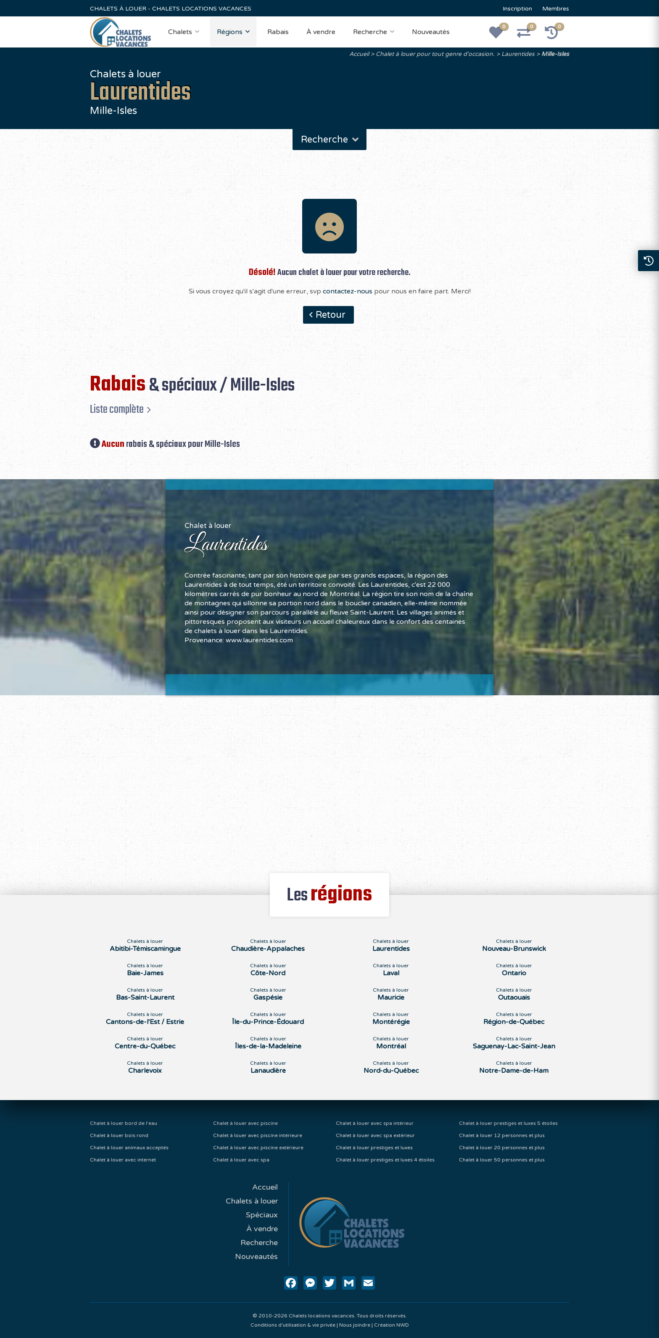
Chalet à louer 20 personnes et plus (502, 1148)
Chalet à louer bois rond (119, 1135)
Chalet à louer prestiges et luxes (374, 1148)
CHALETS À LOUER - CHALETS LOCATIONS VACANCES (170, 8)
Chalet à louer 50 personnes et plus (502, 1160)
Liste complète (117, 409)
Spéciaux (262, 1214)
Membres (555, 8)
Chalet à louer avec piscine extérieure (258, 1148)
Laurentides (518, 54)
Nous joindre (354, 1325)
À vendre (320, 32)
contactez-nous (347, 291)
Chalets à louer (252, 1201)
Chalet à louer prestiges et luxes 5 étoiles (508, 1123)
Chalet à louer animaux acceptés (129, 1148)
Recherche (370, 32)
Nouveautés (431, 32)
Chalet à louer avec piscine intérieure (257, 1135)
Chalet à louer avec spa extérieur (375, 1135)
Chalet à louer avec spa (241, 1160)
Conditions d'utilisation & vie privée (292, 1325)
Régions (230, 32)
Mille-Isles (555, 54)
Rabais (278, 32)
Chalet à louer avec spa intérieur (375, 1123)
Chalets (180, 32)
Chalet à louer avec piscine (245, 1123)
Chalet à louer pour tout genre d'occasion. (435, 54)
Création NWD (391, 1325)
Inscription (517, 8)
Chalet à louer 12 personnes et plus (502, 1135)
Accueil (359, 54)
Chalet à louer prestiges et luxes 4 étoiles (385, 1160)
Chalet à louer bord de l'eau (123, 1123)
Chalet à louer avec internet (123, 1160)
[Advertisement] (329, 779)
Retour (330, 314)
